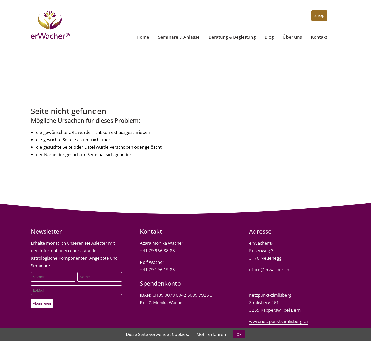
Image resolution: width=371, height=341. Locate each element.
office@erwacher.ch (269, 270)
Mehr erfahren (211, 334)
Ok (239, 334)
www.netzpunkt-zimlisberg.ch (278, 321)
